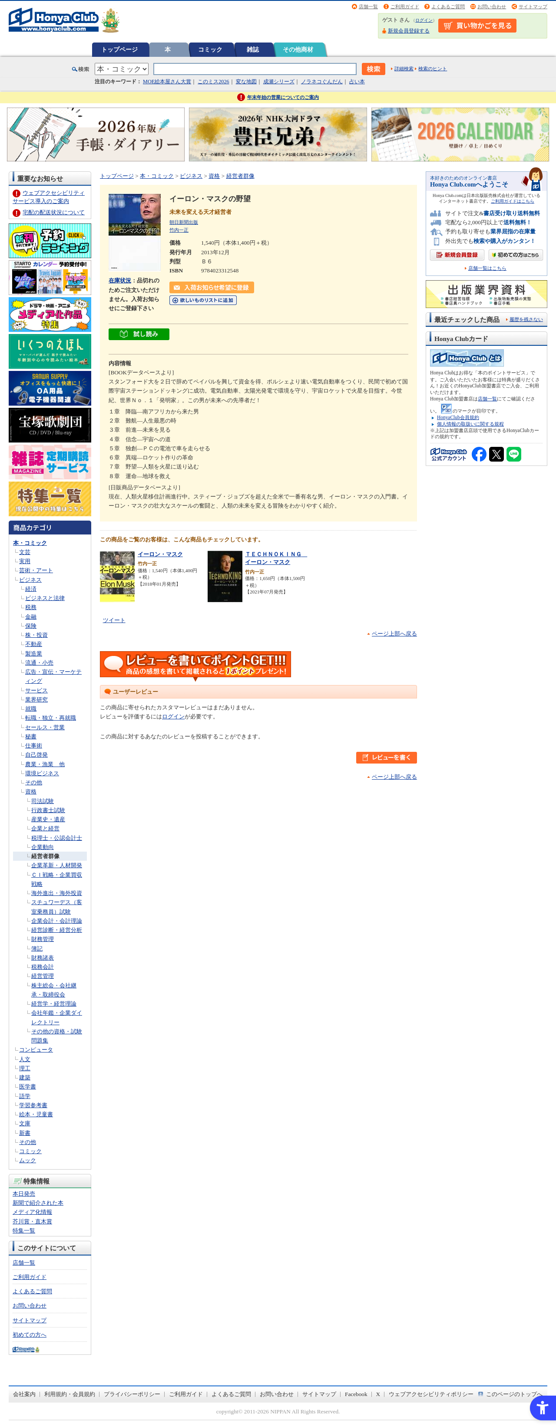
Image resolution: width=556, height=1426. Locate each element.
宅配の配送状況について (54, 212)
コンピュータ (36, 1049)
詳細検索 (404, 68)
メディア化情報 (32, 1212)
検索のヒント (432, 68)
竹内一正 (179, 230)
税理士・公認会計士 (56, 838)
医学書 (27, 1086)
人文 (24, 1059)
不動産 (33, 644)
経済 (30, 589)
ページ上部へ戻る (394, 633)
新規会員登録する (409, 31)
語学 (24, 1096)
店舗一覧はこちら (487, 268)
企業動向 (42, 847)
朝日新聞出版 (183, 222)
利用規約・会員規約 (69, 1394)
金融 (30, 616)
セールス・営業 (45, 727)
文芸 (24, 552)
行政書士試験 (48, 810)
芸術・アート (36, 570)
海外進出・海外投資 (56, 893)
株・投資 (36, 635)
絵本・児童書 (36, 1114)
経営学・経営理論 (53, 1003)
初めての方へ (29, 1334)
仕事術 (33, 745)
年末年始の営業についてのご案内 (283, 97)
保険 (30, 626)
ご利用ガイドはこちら (512, 201)
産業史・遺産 (48, 819)
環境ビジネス (42, 773)
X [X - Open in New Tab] (378, 1394)
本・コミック (30, 543)
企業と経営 (45, 828)
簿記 (37, 948)
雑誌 (253, 49)
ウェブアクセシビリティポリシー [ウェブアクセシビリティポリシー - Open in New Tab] (431, 1394)
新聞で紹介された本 (38, 1203)
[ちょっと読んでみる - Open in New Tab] (139, 335)
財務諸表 (42, 957)
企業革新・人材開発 (56, 865)
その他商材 (298, 49)
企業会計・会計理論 (56, 921)
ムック (27, 1160)
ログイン (424, 20)
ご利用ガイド (405, 6)
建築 (24, 1077)
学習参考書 (33, 1105)
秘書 (30, 736)
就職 (30, 708)
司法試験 (42, 801)
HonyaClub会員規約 (458, 417)
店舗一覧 (368, 6)
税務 (30, 607)
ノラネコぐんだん (322, 82)
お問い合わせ (491, 6)
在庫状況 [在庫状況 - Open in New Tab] (120, 280)
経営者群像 (45, 856)
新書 (24, 1133)
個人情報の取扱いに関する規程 (470, 423)
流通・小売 (39, 662)
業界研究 (36, 699)
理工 (24, 1068)
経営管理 (42, 976)
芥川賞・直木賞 (32, 1221)
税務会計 (42, 967)
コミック (210, 49)
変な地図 (246, 82)
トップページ (119, 49)
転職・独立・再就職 (50, 718)
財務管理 (42, 939)
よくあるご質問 (448, 6)
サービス (36, 690)
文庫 (24, 1123)
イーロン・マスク (160, 554)
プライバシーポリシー (132, 1394)
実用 (24, 561)
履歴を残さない (526, 319)
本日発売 (24, 1193)
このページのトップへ (514, 1394)
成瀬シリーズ (279, 82)
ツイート (114, 620)
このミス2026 (213, 82)
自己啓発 (36, 754)
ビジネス (30, 580)
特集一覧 (24, 1230)
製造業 (33, 653)
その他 (33, 782)
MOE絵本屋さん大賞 (167, 82)
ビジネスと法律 (45, 598)
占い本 (357, 82)
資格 (30, 791)
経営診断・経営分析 (56, 930)
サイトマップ (533, 6)
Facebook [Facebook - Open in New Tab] (356, 1394)
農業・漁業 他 (45, 764)
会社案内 (24, 1394)
